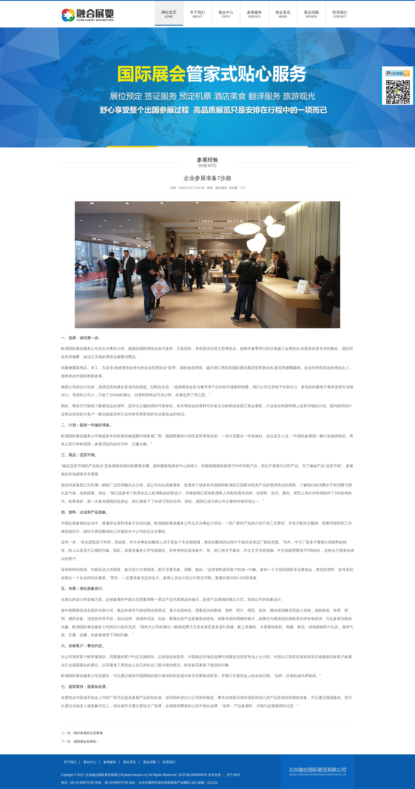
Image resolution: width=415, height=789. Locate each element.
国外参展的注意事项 (88, 733)
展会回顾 (311, 14)
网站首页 (168, 14)
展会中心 (225, 14)
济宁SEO (233, 775)
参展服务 (254, 14)
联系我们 (339, 14)
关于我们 (197, 14)
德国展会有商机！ (86, 741)
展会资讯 (282, 14)
